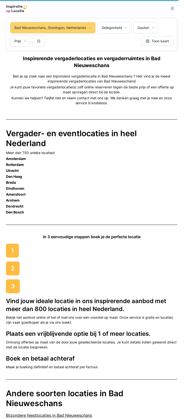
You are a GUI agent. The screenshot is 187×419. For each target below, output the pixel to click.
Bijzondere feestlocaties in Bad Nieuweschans (49, 415)
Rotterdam (15, 164)
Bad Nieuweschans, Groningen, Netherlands (53, 28)
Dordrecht (14, 206)
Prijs (20, 41)
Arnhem (13, 200)
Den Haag (14, 176)
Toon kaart (157, 41)
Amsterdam (16, 159)
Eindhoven (15, 188)
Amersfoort (16, 194)
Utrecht (12, 170)
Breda (11, 182)
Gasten (146, 28)
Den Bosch (15, 212)
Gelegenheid (115, 28)
